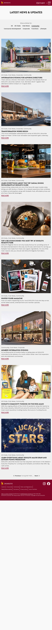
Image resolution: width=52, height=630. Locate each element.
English (40, 3)
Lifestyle (43, 29)
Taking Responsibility (6, 489)
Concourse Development (12, 29)
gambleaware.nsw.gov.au (26, 493)
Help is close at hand (7, 493)
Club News (26, 26)
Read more (5, 86)
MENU (49, 4)
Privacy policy (23, 489)
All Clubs (18, 26)
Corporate (26, 29)
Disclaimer (16, 489)
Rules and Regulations (26, 487)
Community (35, 26)
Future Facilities (33, 489)
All (12, 26)
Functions (35, 29)
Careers (3, 487)
